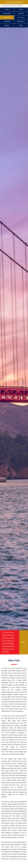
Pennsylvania (7, 21)
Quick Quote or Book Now (14, 2)
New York (20, 5)
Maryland (7, 25)
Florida (7, 9)
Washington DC (21, 21)
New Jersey (21, 17)
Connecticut (21, 13)
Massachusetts (7, 13)
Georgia (21, 9)
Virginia (21, 25)
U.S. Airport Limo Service (9, 5)
